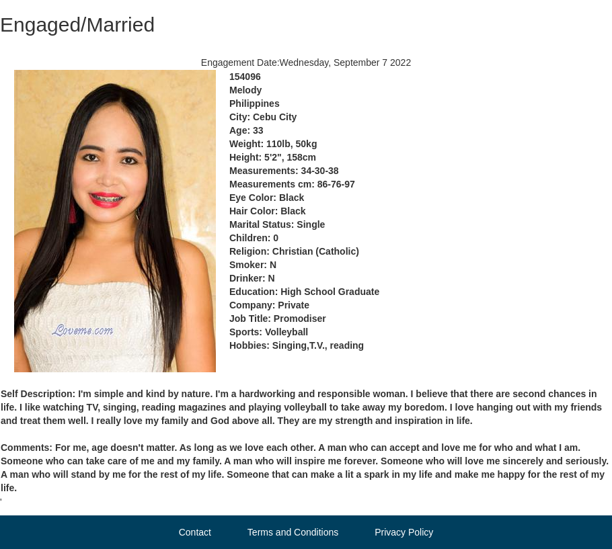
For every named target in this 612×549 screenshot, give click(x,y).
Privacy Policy (404, 532)
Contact (195, 532)
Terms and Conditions (292, 532)
